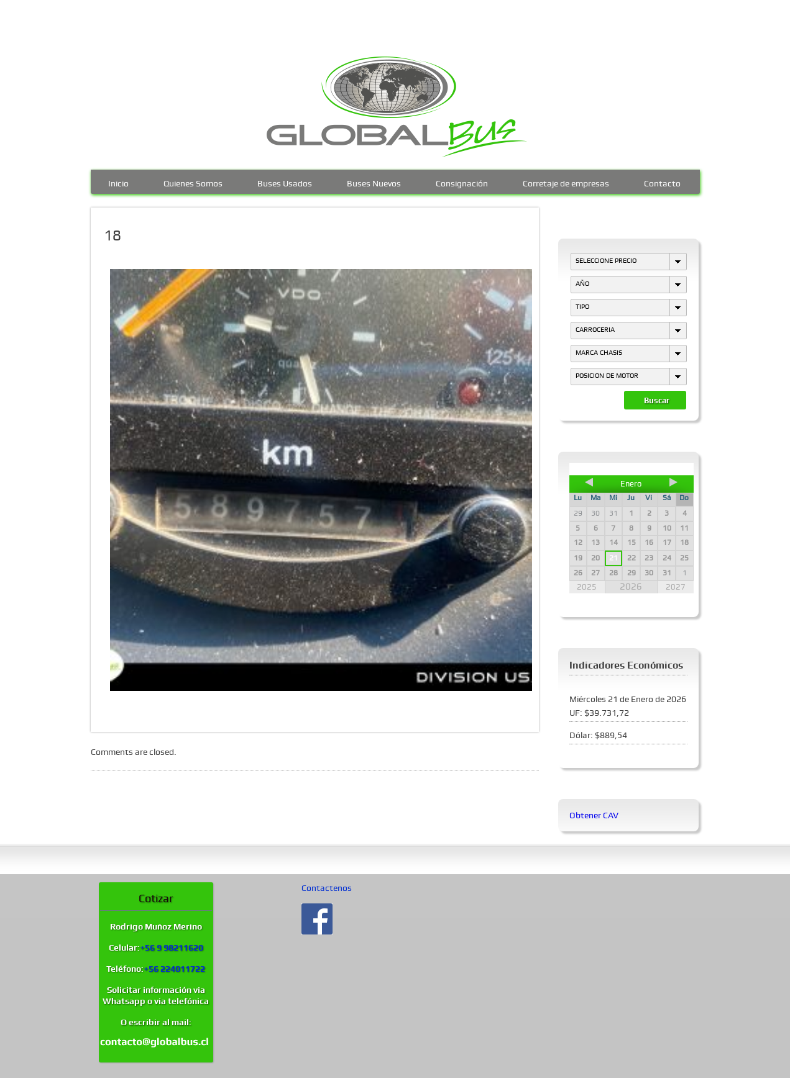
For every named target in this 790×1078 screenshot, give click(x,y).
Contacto (662, 182)
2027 (676, 587)
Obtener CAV (593, 815)
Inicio (118, 182)
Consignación (462, 182)
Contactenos (326, 888)
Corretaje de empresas (566, 182)
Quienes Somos (193, 182)
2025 (587, 587)
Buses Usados (284, 182)
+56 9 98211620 (171, 947)
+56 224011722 (174, 969)
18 (112, 235)
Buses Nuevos (374, 182)
